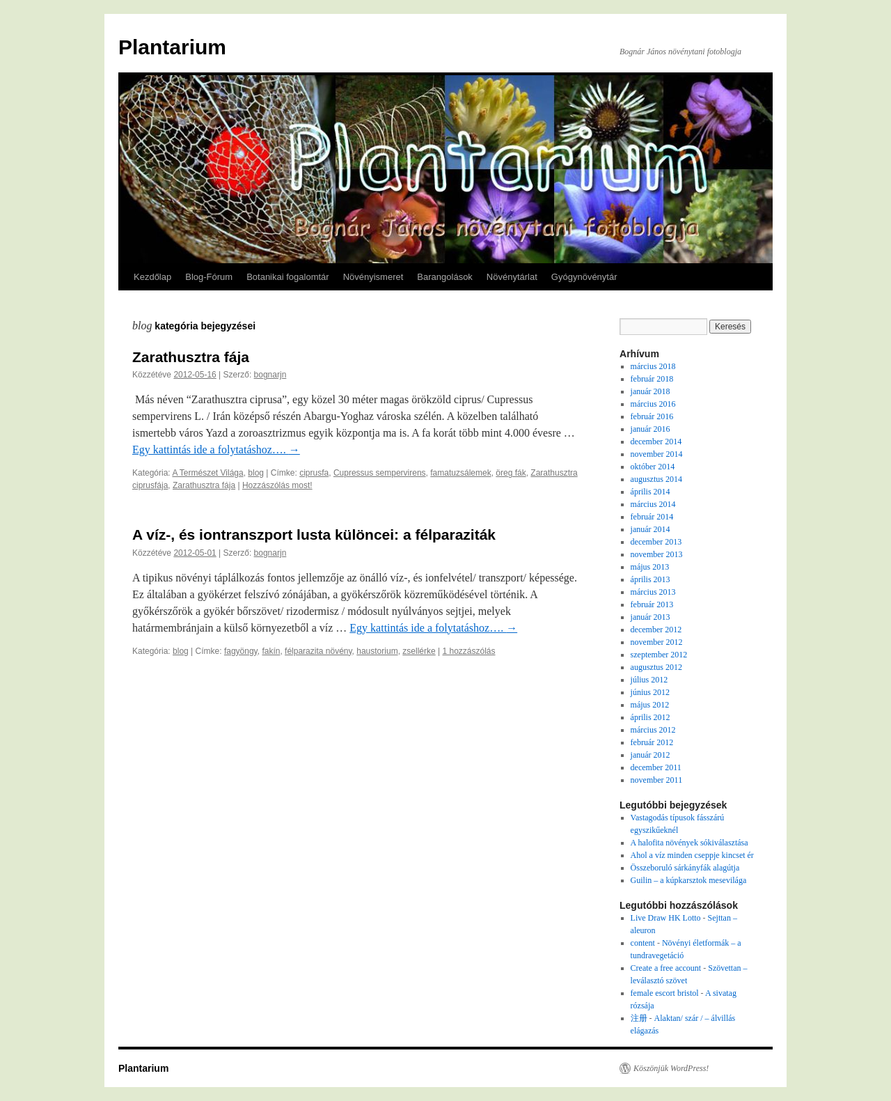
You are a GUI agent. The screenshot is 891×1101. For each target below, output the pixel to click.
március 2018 (653, 366)
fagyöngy (241, 651)
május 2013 (650, 567)
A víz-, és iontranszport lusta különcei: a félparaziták (314, 534)
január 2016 (650, 429)
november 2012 (657, 642)
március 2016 (653, 404)
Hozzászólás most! (277, 485)
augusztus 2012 (656, 667)
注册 (639, 1018)
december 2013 (656, 542)
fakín (271, 651)
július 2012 (649, 680)
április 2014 (650, 492)
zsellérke (418, 651)
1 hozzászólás (468, 651)
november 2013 (657, 554)
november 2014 (657, 454)
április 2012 (650, 717)
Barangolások (445, 277)
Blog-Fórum (208, 277)
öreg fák (511, 473)
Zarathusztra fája (190, 357)
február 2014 (652, 517)
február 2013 (652, 604)
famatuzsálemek (460, 473)
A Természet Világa (207, 473)
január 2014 (650, 529)
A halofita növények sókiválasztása (689, 843)
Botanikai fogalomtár (287, 277)
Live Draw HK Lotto (666, 918)
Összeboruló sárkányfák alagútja (685, 868)
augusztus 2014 (656, 479)
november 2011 (657, 780)
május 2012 (650, 705)
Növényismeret (373, 277)
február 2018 (652, 379)
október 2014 (653, 466)
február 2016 (652, 416)
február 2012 (652, 742)
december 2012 (656, 629)
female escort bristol (665, 993)
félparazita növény (318, 651)
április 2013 (650, 579)
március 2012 (653, 730)
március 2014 (653, 504)
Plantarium (172, 47)
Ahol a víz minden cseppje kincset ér (692, 855)
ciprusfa (314, 473)
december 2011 (656, 767)
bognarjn (270, 375)
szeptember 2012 (659, 654)
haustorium (376, 651)
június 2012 (650, 692)
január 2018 (650, 391)
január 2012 (650, 755)
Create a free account (666, 968)
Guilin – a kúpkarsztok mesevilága (689, 880)
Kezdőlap (152, 277)
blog (256, 473)
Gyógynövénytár (584, 277)
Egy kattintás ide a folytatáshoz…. (216, 449)
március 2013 (653, 592)
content (643, 943)
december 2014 (656, 441)
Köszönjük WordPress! (671, 1068)
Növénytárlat (512, 277)
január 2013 (650, 617)
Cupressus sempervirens (379, 473)
